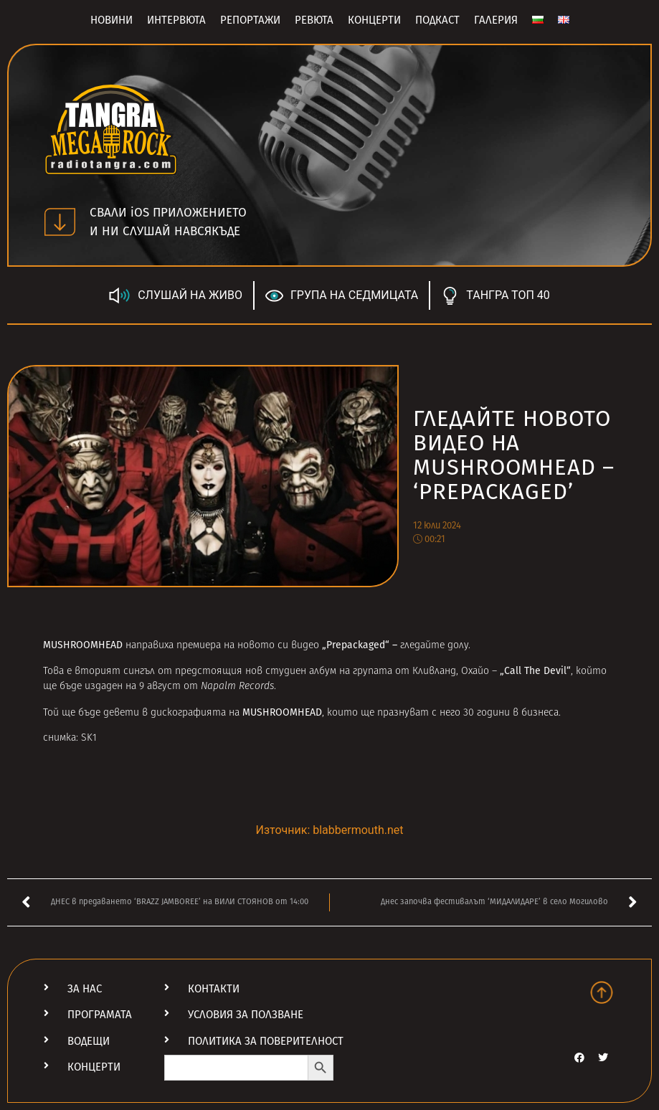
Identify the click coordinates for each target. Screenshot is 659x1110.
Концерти (374, 20)
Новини (111, 20)
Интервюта (176, 20)
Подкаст (437, 20)
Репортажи (250, 20)
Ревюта (314, 20)
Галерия (496, 20)
